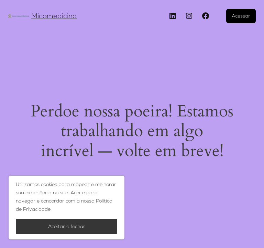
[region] (66, 207)
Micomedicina (54, 15)
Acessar (241, 16)
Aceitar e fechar (66, 226)
